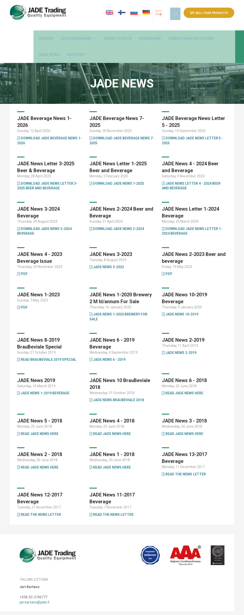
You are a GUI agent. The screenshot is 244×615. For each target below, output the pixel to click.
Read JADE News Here (182, 382)
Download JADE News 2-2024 (116, 218)
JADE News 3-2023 (106, 256)
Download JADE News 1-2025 (116, 173)
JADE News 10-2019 (180, 303)
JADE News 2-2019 (179, 342)
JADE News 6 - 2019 (107, 349)
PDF (22, 263)
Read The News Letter (111, 504)
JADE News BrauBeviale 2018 (116, 389)
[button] (105, 32)
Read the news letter (184, 463)
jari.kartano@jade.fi (34, 591)
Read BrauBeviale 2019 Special (46, 349)
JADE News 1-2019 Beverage (43, 382)
